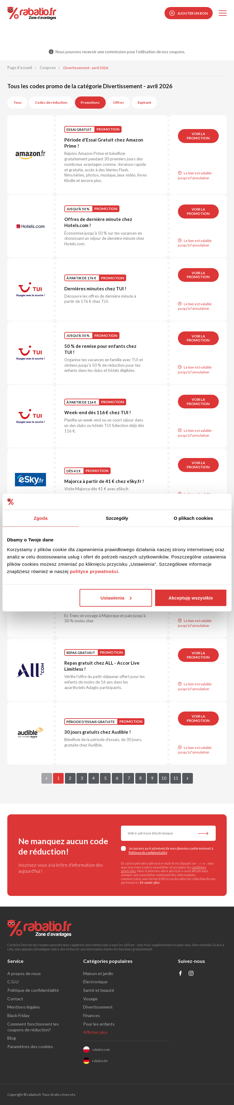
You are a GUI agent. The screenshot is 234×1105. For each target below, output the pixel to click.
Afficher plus (95, 1032)
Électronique (95, 981)
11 (175, 778)
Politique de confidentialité (148, 853)
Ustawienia (116, 597)
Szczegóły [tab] (117, 518)
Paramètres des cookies (30, 1046)
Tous (17, 102)
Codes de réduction (51, 102)
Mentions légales (23, 1006)
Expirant (144, 102)
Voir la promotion (198, 136)
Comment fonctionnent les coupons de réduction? (33, 1026)
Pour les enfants (99, 1023)
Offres (118, 102)
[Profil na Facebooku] (180, 974)
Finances (91, 1015)
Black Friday (18, 1015)
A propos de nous (24, 973)
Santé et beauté (98, 990)
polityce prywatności (94, 571)
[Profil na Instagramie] (191, 974)
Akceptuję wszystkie (190, 597)
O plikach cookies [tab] (193, 518)
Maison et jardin (98, 973)
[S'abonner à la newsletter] (203, 834)
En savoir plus (150, 882)
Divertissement (98, 1006)
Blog (11, 1037)
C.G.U (13, 981)
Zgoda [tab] (41, 518)
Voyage (90, 998)
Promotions (90, 102)
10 (163, 778)
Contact (15, 998)
